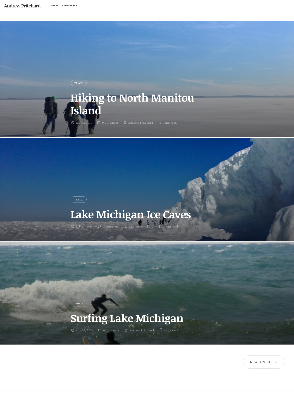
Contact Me (69, 5)
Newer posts (264, 362)
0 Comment (110, 122)
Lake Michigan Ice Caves (131, 214)
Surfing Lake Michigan (127, 318)
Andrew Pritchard (22, 5)
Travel (78, 82)
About (55, 5)
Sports (79, 303)
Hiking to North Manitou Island (132, 103)
